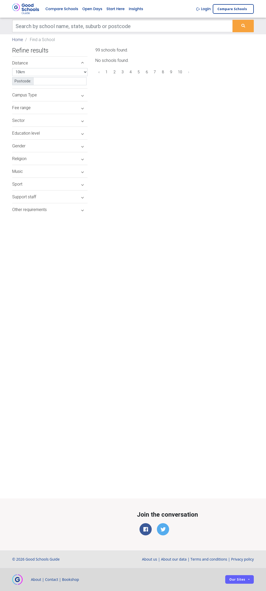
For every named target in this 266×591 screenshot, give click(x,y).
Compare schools (232, 9)
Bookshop (70, 579)
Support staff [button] (48, 196)
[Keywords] (122, 26)
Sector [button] (48, 120)
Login (203, 8)
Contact (51, 579)
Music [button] (48, 171)
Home (17, 39)
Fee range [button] (48, 107)
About (36, 579)
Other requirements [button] (48, 209)
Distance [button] (48, 62)
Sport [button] (48, 184)
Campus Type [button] (48, 94)
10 (180, 72)
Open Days (92, 8)
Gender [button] (48, 145)
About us (149, 559)
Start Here (116, 8)
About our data (174, 559)
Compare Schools (61, 8)
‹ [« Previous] (98, 72)
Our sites (237, 579)
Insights (136, 8)
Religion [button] (48, 158)
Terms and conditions (208, 559)
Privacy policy (242, 559)
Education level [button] (48, 133)
